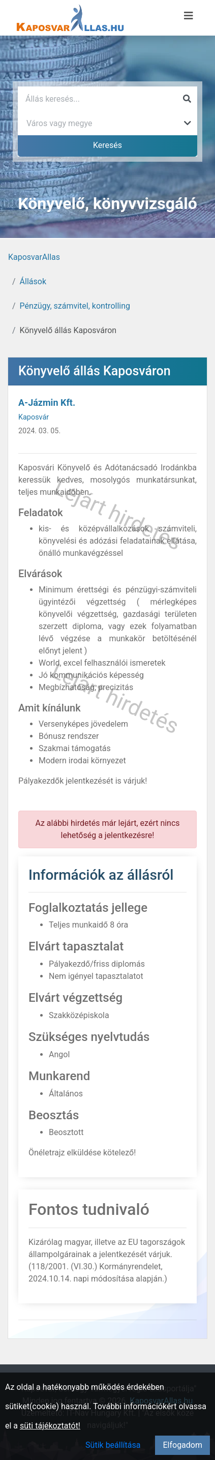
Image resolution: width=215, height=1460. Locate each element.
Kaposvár (33, 417)
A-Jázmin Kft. (46, 402)
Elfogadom (182, 1445)
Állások (33, 281)
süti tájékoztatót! (50, 1426)
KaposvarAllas (34, 257)
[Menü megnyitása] (188, 16)
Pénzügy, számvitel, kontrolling (75, 306)
